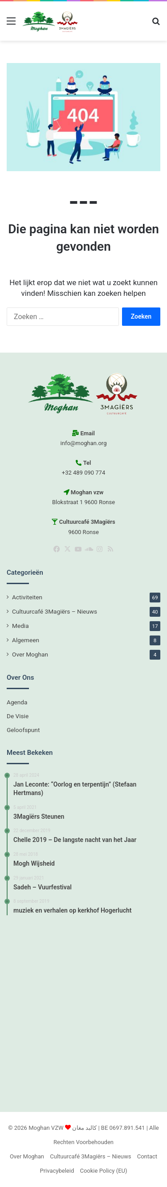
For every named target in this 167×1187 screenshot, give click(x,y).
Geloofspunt (23, 729)
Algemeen (25, 640)
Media (20, 625)
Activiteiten (27, 597)
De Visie (18, 716)
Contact (147, 1156)
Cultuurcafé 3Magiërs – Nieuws (54, 611)
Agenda (17, 702)
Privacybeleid (57, 1170)
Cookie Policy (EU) (103, 1170)
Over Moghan (30, 654)
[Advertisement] (83, 1012)
